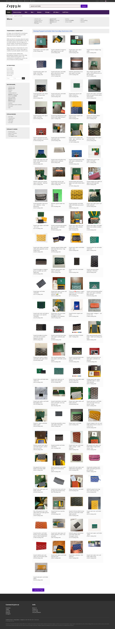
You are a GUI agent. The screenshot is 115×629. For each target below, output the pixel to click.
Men (32, 12)
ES (32, 619)
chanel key (69, 20)
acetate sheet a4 (38, 20)
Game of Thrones (12, 133)
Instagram (32, 1)
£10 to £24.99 (10, 71)
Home (8, 12)
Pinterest (26, 1)
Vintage (47, 12)
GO (23, 78)
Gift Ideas (56, 12)
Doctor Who (11, 134)
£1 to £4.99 (9, 68)
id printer (83, 22)
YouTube (8, 1)
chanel (82, 19)
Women (39, 12)
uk (106, 1)
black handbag (84, 20)
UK (26, 619)
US (35, 619)
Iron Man (10, 122)
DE (30, 619)
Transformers (11, 118)
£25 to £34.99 (10, 72)
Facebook (20, 1)
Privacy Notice (16, 619)
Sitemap (101, 1)
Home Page (35, 611)
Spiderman (10, 119)
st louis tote (54, 20)
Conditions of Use (9, 619)
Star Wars (10, 116)
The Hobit (10, 121)
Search (84, 6)
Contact (97, 1)
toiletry (38, 22)
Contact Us (35, 609)
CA (37, 619)
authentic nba (37, 19)
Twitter (15, 1)
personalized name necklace (15, 104)
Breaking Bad (11, 131)
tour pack (36, 23)
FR (28, 619)
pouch (53, 22)
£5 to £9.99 (9, 69)
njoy (51, 23)
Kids (26, 12)
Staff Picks (65, 12)
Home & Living (17, 12)
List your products (36, 612)
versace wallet (68, 22)
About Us (34, 608)
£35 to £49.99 (10, 74)
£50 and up (9, 75)
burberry (67, 19)
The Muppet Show (12, 136)
